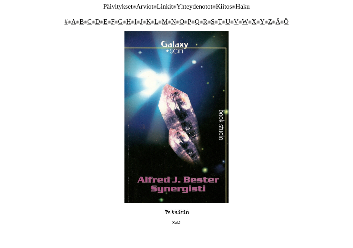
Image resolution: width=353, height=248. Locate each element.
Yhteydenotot (194, 6)
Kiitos (224, 6)
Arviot (144, 6)
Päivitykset (117, 6)
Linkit (165, 6)
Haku (242, 6)
